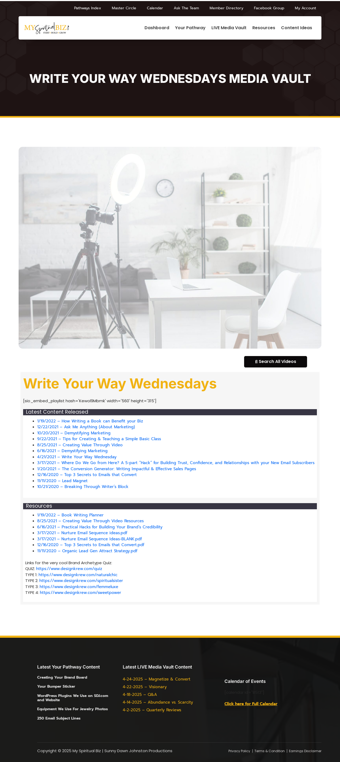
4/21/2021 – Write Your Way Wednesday (77, 457)
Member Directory (226, 8)
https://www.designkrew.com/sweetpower (80, 593)
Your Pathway (190, 28)
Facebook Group (269, 8)
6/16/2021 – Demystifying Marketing (72, 451)
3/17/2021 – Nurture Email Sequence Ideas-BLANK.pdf (89, 539)
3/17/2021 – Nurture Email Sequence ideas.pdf (82, 533)
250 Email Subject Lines (58, 718)
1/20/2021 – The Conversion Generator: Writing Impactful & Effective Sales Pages (116, 469)
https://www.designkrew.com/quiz (69, 569)
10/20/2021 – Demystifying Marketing (73, 433)
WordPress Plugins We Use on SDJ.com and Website (72, 698)
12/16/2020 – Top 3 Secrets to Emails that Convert (87, 475)
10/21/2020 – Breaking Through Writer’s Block (83, 487)
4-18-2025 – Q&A (140, 694)
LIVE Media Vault (228, 28)
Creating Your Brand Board (62, 677)
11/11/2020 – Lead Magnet (62, 481)
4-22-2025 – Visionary (145, 687)
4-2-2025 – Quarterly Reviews (152, 710)
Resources (263, 28)
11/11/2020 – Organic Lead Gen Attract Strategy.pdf (87, 551)
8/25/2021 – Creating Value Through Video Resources (90, 521)
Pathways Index (87, 8)
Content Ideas (296, 28)
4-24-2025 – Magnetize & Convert (156, 679)
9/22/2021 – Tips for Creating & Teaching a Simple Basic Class (99, 439)
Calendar (155, 8)
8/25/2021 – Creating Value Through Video (80, 445)
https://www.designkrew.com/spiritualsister (81, 581)
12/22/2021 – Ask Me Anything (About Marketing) (86, 427)
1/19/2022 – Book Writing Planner (70, 515)
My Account (305, 8)
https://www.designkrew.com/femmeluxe (79, 587)
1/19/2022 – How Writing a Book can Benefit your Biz (90, 421)
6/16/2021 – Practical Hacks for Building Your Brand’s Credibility (100, 527)
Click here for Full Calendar (250, 704)
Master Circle (124, 8)
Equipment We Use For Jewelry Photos (72, 709)
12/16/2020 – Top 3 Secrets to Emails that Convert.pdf (90, 545)
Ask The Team (186, 8)
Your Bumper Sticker (56, 686)
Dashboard (156, 28)
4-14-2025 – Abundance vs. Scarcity (158, 702)
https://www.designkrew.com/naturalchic (78, 575)
